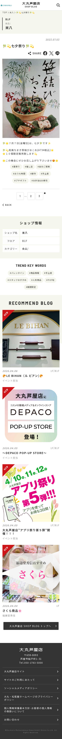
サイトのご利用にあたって (19, 679)
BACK (7, 204)
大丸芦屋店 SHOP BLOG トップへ (33, 626)
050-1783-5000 (33, 662)
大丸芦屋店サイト (14, 671)
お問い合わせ (12, 719)
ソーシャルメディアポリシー (21, 688)
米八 (12, 12)
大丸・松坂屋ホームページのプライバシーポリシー (28, 698)
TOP (4, 12)
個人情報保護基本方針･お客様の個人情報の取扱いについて (28, 709)
